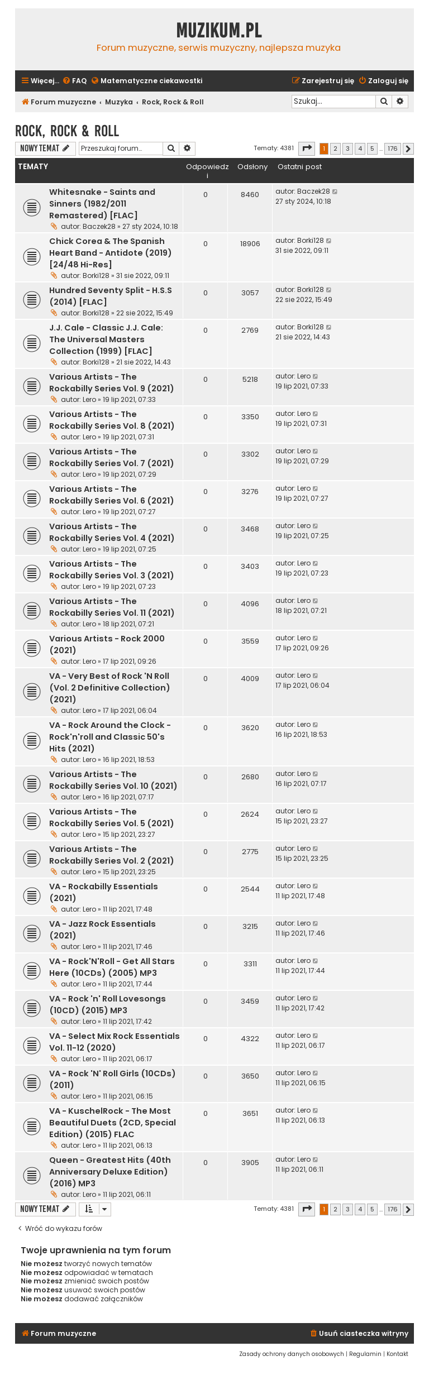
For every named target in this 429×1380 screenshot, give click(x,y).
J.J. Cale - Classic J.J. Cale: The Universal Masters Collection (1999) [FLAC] (106, 339)
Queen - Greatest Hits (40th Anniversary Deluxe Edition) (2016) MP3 (110, 1171)
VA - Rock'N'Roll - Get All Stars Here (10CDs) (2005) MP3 (112, 967)
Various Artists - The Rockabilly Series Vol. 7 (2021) (111, 457)
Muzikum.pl (219, 31)
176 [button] (393, 148)
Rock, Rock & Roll (67, 131)
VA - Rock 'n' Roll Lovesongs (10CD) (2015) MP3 (107, 1004)
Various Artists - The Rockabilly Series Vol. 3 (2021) (111, 569)
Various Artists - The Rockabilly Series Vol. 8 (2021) (112, 420)
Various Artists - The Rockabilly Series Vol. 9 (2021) (111, 382)
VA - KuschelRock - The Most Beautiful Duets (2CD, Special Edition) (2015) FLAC (112, 1122)
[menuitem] (74, 81)
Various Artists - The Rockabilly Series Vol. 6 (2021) (111, 494)
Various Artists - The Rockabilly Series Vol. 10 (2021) (113, 780)
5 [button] (372, 148)
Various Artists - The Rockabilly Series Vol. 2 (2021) (111, 855)
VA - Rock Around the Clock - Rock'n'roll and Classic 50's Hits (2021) (110, 737)
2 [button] (335, 148)
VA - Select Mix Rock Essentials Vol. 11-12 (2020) (114, 1042)
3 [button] (348, 148)
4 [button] (360, 148)
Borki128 (96, 275)
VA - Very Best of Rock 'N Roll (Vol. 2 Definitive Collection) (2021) (109, 687)
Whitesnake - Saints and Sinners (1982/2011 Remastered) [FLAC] (102, 203)
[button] (306, 148)
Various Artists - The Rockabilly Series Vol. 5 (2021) (111, 817)
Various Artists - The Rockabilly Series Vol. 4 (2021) (112, 532)
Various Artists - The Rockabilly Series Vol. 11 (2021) (112, 607)
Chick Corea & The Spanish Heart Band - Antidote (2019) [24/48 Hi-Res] (110, 253)
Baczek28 (99, 226)
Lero (89, 399)
